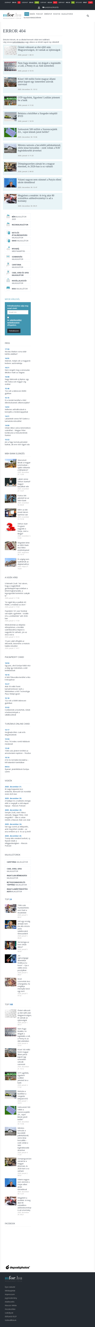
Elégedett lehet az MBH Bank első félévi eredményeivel (24, 546)
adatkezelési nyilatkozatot (14, 321)
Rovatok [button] (56, 14)
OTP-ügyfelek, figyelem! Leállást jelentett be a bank (23, 1078)
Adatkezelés (9, 1302)
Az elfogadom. (14, 322)
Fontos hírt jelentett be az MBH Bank (23, 498)
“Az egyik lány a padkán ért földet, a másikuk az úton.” (15, 603)
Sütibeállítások (10, 1320)
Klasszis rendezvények (32, 18)
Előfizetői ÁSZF (11, 1316)
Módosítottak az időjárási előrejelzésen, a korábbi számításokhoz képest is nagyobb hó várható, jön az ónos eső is (16, 630)
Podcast (39, 14)
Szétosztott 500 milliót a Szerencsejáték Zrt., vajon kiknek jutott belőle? (24, 1113)
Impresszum (10, 1294)
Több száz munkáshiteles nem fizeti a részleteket (23, 909)
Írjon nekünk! (10, 1287)
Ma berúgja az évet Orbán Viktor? (23, 944)
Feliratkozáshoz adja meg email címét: (17, 307)
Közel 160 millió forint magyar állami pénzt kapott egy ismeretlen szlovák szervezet (24, 1056)
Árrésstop (48, 14)
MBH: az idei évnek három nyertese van (23, 512)
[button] (38, 7)
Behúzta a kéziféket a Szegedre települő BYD (23, 1095)
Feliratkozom (14, 331)
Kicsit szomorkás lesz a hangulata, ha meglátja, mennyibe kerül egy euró (24, 985)
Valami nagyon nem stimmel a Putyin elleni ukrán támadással (24, 1184)
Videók (32, 14)
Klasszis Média (11, 1305)
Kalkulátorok (67, 14)
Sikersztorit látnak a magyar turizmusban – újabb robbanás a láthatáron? (24, 465)
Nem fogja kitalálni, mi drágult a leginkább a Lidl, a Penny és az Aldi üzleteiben (24, 1035)
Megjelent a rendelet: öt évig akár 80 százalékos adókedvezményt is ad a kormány (24, 1204)
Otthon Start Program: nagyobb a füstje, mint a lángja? (23, 529)
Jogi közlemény (11, 1298)
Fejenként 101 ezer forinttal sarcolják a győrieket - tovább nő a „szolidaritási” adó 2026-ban (16, 615)
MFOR (12, 16)
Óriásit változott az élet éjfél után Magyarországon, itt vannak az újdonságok (25, 1015)
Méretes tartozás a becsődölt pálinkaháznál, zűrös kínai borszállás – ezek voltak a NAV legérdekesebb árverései (23, 1139)
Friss (26, 14)
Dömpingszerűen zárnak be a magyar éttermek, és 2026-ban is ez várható (24, 1165)
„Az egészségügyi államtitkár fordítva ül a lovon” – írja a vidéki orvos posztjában (23, 962)
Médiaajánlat (10, 1290)
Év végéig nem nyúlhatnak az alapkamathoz (23, 561)
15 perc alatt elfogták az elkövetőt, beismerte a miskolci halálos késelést (17, 643)
